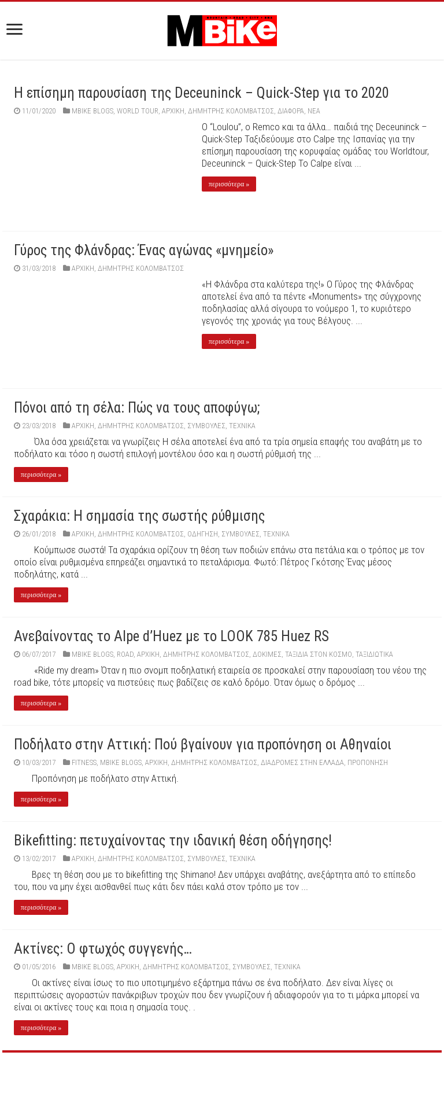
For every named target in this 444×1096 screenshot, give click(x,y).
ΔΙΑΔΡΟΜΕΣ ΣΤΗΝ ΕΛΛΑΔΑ (302, 762)
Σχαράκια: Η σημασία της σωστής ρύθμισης (139, 515)
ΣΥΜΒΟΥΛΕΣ (206, 425)
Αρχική (173, 110)
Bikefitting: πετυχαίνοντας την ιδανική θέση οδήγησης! (173, 840)
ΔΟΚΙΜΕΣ (267, 654)
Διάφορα (291, 110)
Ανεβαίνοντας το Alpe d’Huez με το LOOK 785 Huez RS (171, 636)
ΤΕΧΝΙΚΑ (242, 425)
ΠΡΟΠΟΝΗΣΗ (367, 762)
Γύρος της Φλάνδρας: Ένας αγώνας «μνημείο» (143, 250)
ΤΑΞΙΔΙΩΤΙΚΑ (374, 654)
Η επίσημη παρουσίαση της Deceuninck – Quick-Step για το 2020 (201, 92)
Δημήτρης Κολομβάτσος (231, 110)
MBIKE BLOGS (92, 110)
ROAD (125, 654)
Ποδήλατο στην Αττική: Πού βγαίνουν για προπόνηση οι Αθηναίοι (202, 744)
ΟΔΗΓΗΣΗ (202, 533)
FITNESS (84, 762)
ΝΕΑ (314, 110)
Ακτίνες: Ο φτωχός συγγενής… (103, 948)
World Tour (137, 110)
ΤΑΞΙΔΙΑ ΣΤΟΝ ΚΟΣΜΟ (318, 654)
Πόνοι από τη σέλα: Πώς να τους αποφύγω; (137, 407)
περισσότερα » (229, 184)
